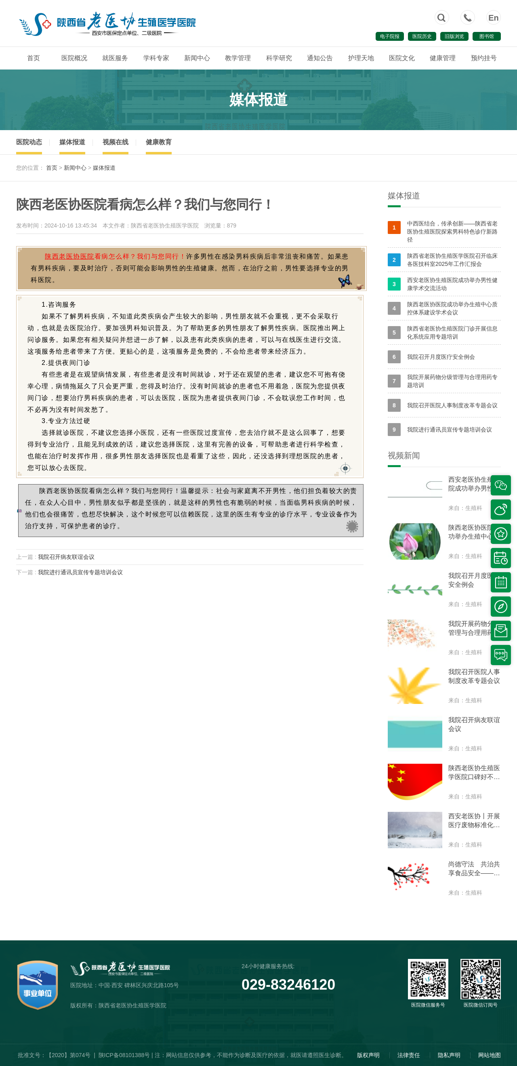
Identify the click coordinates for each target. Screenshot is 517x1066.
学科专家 (156, 58)
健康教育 (159, 142)
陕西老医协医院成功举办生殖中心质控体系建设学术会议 (443, 308)
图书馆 (486, 36)
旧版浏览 (454, 36)
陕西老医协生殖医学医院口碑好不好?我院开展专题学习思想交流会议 (474, 773)
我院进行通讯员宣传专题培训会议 (80, 572)
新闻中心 (197, 58)
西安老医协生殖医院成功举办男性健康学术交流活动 (443, 284)
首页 (33, 58)
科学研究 (279, 58)
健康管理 (443, 58)
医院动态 (29, 142)
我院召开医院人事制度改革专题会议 (443, 405)
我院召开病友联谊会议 (66, 557)
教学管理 (238, 58)
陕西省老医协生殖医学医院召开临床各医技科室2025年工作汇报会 (443, 260)
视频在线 (115, 142)
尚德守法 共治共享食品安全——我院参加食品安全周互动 (474, 869)
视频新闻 (404, 455)
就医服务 (115, 58)
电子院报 (389, 36)
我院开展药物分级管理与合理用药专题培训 (443, 381)
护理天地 (361, 58)
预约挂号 (484, 58)
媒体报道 (72, 142)
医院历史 (422, 36)
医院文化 (402, 58)
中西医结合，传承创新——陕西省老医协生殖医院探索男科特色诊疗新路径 (443, 231)
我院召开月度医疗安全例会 (431, 356)
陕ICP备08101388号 (124, 1055)
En (493, 17)
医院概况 (74, 58)
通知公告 (320, 58)
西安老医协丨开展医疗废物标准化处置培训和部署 (474, 821)
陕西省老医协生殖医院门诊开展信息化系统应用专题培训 (443, 332)
